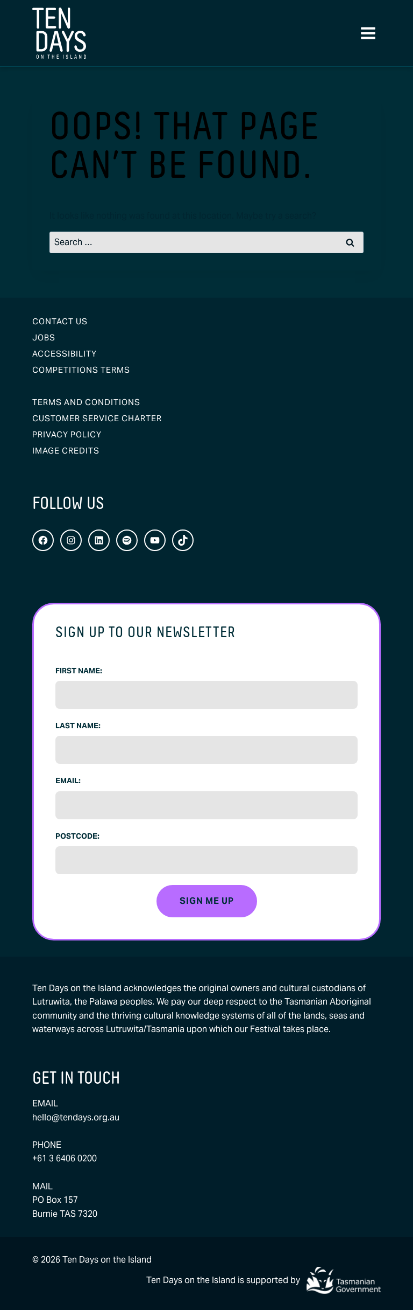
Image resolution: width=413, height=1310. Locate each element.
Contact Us (60, 321)
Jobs (43, 337)
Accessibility (64, 354)
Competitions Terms (81, 370)
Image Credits (65, 450)
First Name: (78, 670)
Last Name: (78, 725)
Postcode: (77, 836)
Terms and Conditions (86, 402)
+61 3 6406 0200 (64, 1158)
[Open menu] (368, 33)
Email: (68, 780)
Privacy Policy (67, 434)
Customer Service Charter (97, 418)
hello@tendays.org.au (75, 1117)
